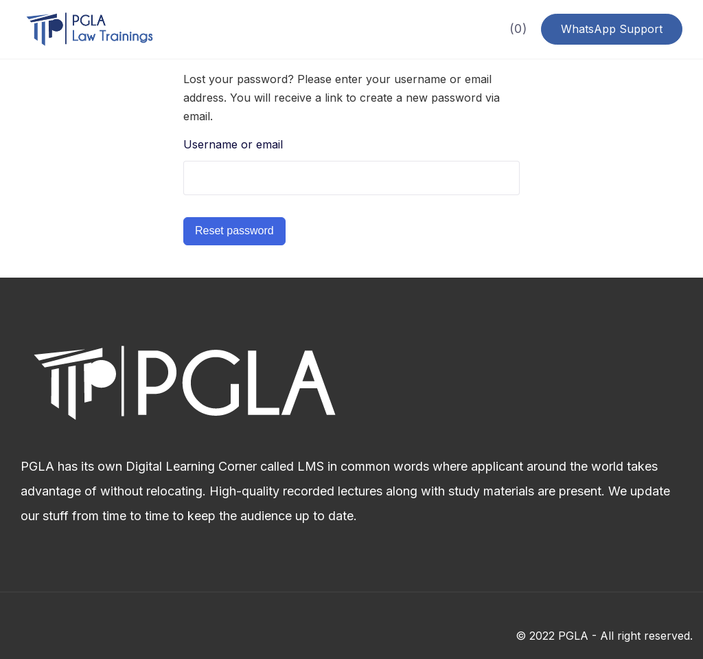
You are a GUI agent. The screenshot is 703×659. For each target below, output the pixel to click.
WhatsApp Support (611, 29)
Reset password (234, 230)
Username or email (233, 144)
